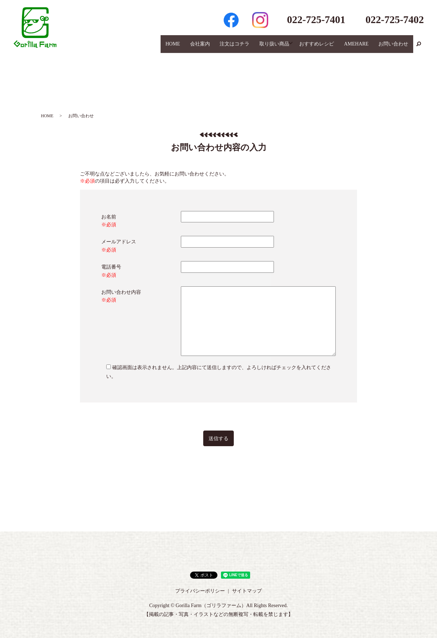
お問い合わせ (394, 47)
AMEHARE (359, 47)
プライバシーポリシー (200, 591)
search (418, 47)
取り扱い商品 (278, 47)
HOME (181, 47)
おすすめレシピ (321, 47)
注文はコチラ (240, 47)
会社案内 (207, 47)
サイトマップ (247, 591)
